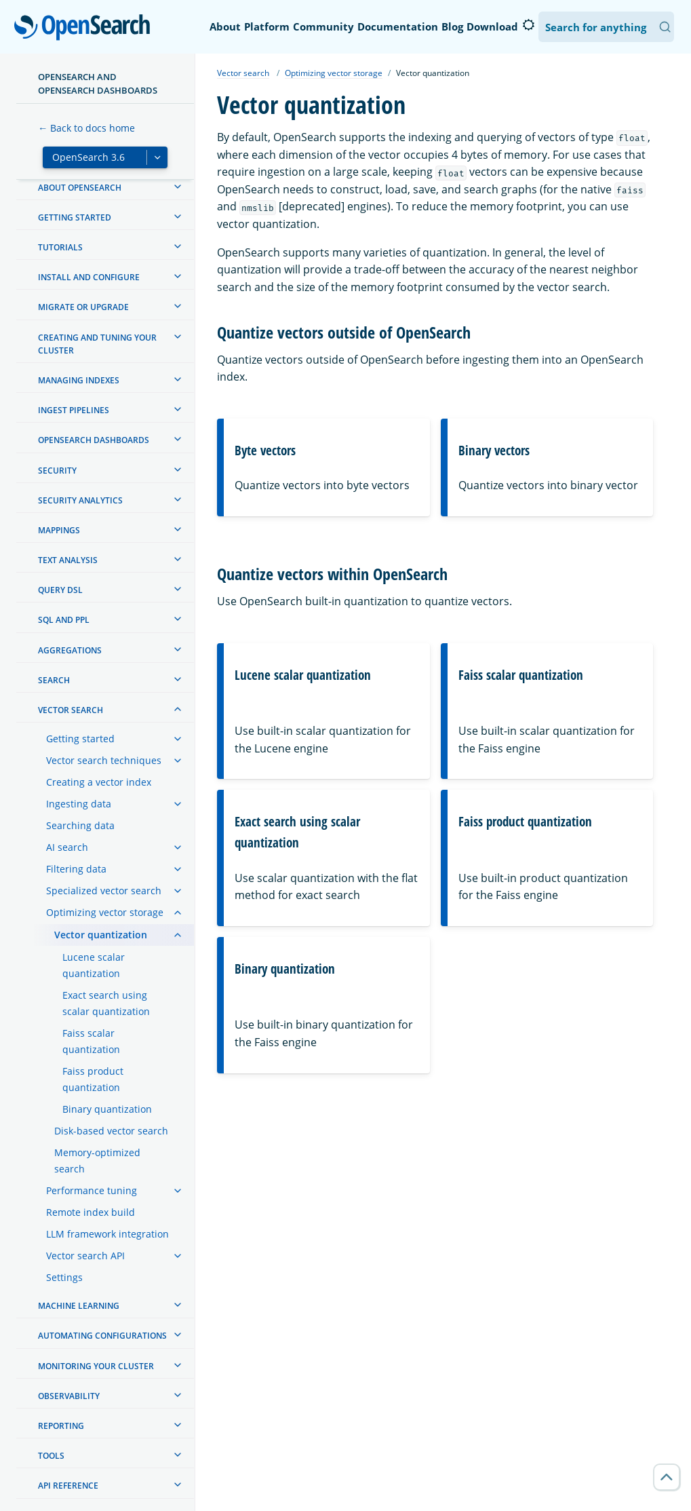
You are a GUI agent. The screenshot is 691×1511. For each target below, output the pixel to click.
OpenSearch (85, 28)
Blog (452, 26)
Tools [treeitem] (51, 1455)
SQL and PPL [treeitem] (64, 620)
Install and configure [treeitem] (89, 277)
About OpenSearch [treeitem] (79, 187)
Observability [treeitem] (69, 1396)
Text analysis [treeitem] (68, 560)
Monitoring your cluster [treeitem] (96, 1366)
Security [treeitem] (57, 470)
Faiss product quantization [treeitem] (92, 1079)
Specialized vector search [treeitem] (103, 890)
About (225, 26)
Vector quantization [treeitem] (100, 934)
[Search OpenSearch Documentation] (606, 27)
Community (323, 26)
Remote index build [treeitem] (90, 1212)
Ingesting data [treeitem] (78, 803)
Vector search (243, 73)
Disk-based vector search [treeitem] (111, 1130)
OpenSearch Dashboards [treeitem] (93, 440)
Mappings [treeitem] (59, 530)
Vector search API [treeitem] (85, 1255)
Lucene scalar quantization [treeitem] (93, 965)
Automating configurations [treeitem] (102, 1335)
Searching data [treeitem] (80, 825)
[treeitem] (178, 186)
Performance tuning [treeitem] (91, 1190)
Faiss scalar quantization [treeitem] (91, 1041)
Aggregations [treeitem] (70, 650)
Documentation (397, 26)
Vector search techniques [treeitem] (103, 760)
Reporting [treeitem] (61, 1426)
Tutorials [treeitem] (60, 247)
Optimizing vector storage (333, 73)
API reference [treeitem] (68, 1485)
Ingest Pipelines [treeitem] (73, 410)
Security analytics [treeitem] (80, 500)
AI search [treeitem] (67, 847)
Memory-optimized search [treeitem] (97, 1160)
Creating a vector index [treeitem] (98, 782)
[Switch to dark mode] (528, 25)
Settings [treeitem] (64, 1277)
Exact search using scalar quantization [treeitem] (106, 1003)
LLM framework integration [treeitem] (107, 1233)
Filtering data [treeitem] (76, 868)
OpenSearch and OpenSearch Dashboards (97, 83)
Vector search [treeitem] (70, 710)
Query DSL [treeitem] (60, 590)
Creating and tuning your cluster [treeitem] (97, 344)
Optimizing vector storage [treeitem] (104, 912)
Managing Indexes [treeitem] (78, 380)
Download (492, 26)
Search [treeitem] (54, 680)
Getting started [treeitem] (74, 217)
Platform (267, 26)
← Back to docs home (86, 127)
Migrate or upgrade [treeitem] (83, 307)
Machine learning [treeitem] (78, 1306)
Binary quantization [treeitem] (107, 1109)
